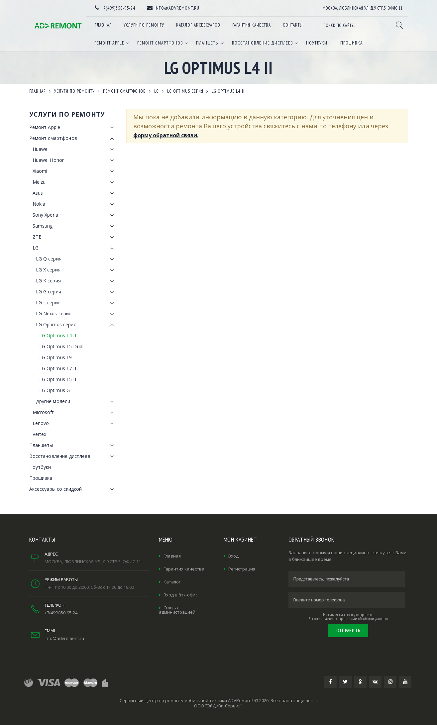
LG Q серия (76, 259)
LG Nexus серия (76, 314)
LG (75, 248)
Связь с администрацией (177, 610)
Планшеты (73, 445)
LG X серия (76, 270)
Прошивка (41, 478)
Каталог (172, 582)
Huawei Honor (75, 160)
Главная (172, 556)
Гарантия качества (184, 569)
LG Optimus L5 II (57, 379)
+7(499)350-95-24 (61, 613)
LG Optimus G (54, 390)
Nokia (75, 204)
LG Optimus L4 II (57, 335)
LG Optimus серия (76, 325)
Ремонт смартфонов (73, 138)
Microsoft (75, 412)
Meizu (75, 182)
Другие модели (76, 401)
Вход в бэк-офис (180, 595)
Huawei (75, 149)
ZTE (75, 237)
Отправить (348, 630)
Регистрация (241, 569)
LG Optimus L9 (55, 357)
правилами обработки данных (363, 618)
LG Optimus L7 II (57, 368)
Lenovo (75, 423)
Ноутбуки (40, 467)
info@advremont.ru (64, 638)
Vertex (40, 434)
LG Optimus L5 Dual (61, 346)
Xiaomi (75, 171)
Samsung (75, 226)
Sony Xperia (75, 215)
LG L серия (76, 303)
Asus (75, 193)
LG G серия (76, 292)
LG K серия (76, 281)
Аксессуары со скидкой (73, 489)
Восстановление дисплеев (73, 456)
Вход (233, 556)
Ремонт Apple (73, 127)
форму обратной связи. (165, 135)
